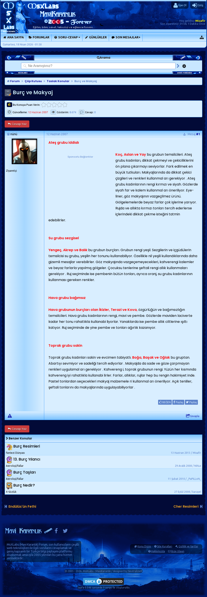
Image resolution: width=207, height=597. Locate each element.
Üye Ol (179, 5)
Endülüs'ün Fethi (22, 506)
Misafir (200, 20)
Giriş (197, 5)
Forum (13, 81)
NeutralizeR (135, 571)
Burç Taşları (24, 472)
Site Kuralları (164, 546)
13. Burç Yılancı (26, 459)
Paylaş (178, 402)
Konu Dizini (144, 546)
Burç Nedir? (24, 485)
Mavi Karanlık (29, 544)
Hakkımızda (158, 551)
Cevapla (192, 416)
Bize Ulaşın (177, 551)
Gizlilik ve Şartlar (188, 546)
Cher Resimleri (185, 506)
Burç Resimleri (26, 446)
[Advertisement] (80, 185)
